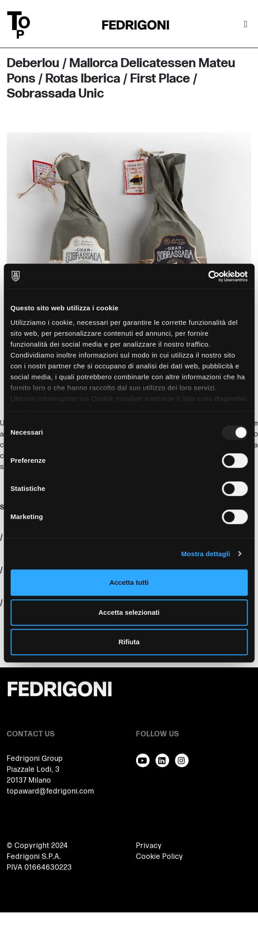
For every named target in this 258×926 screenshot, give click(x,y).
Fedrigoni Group (35, 759)
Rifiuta (129, 642)
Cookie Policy (159, 857)
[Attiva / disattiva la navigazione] (246, 25)
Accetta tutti (129, 582)
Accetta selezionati (129, 612)
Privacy (149, 846)
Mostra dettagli (205, 554)
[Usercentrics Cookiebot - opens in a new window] (208, 276)
